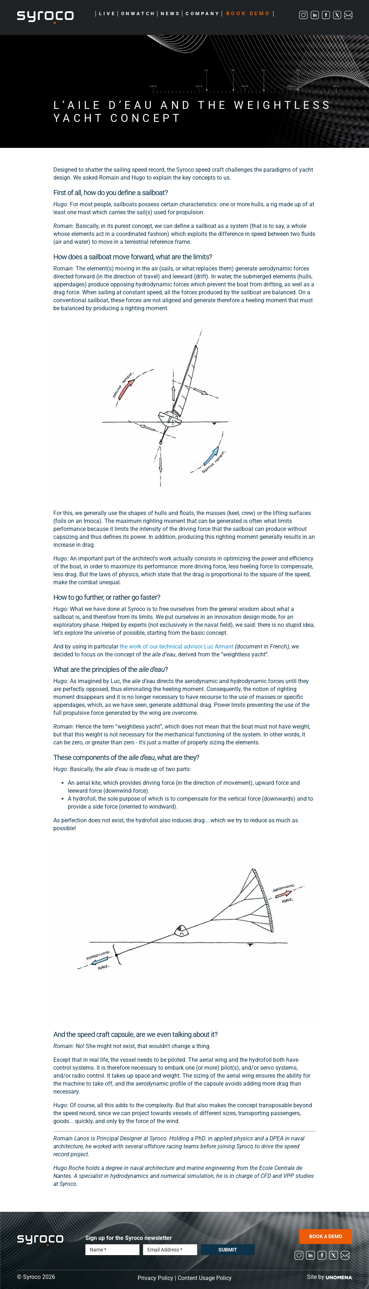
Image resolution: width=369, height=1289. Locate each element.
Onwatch (138, 13)
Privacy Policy (155, 1278)
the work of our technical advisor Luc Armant (177, 646)
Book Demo (248, 14)
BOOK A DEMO (325, 1236)
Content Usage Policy (205, 1278)
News (170, 13)
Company (203, 13)
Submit (227, 1250)
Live (107, 13)
